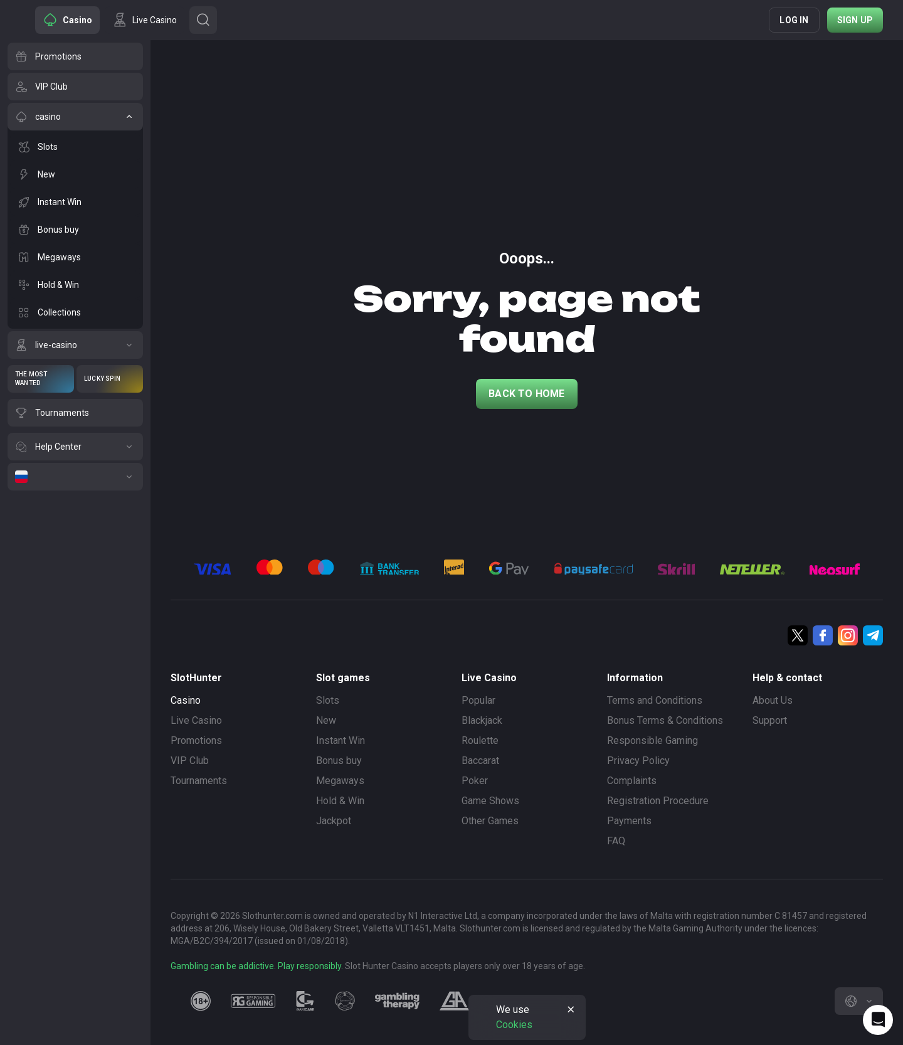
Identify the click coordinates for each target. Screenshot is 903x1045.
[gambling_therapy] (397, 1001)
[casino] (75, 116)
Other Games (490, 821)
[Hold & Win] (75, 285)
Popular (478, 700)
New (326, 720)
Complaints (632, 781)
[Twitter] (798, 635)
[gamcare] (305, 1001)
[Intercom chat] (878, 1020)
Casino (186, 700)
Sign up (855, 20)
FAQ (616, 841)
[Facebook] (823, 635)
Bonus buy (339, 761)
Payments (629, 821)
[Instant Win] (75, 202)
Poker (475, 781)
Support (769, 720)
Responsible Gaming (652, 740)
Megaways (340, 781)
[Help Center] (75, 446)
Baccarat (480, 761)
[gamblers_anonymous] (454, 1001)
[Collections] (75, 312)
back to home (526, 394)
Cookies (514, 1025)
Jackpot (333, 821)
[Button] (203, 20)
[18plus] (201, 1001)
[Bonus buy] (75, 229)
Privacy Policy (638, 761)
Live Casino (196, 720)
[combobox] (859, 1001)
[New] (75, 174)
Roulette (480, 740)
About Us (772, 700)
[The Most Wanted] (41, 379)
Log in (793, 20)
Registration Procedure (658, 801)
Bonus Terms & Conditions (665, 720)
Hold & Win (340, 801)
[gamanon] (345, 1001)
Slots (327, 700)
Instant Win (340, 740)
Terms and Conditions (654, 700)
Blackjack (482, 720)
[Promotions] (75, 56)
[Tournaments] (75, 413)
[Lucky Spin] (110, 379)
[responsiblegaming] (253, 1001)
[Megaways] (75, 257)
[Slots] (75, 147)
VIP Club (190, 761)
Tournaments (199, 781)
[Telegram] (873, 635)
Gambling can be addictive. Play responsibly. (257, 966)
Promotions (196, 740)
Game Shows (490, 801)
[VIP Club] (75, 86)
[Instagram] (848, 635)
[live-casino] (75, 345)
